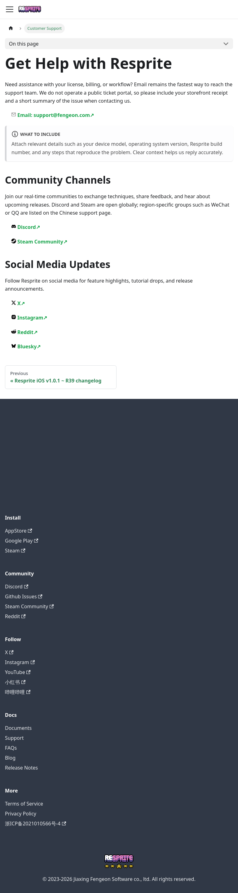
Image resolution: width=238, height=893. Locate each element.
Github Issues (23, 596)
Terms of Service (24, 803)
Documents (18, 728)
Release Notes (21, 767)
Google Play (21, 540)
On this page (24, 43)
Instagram (29, 317)
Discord (25, 227)
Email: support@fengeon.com (52, 115)
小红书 (15, 682)
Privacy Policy (20, 813)
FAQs (11, 747)
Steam (15, 550)
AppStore (18, 530)
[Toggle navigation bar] (9, 9)
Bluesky (26, 346)
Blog (10, 757)
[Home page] (11, 28)
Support (14, 737)
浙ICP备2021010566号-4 (35, 823)
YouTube (18, 672)
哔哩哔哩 (17, 692)
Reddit (24, 332)
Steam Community (39, 241)
